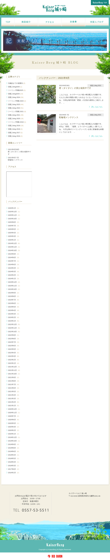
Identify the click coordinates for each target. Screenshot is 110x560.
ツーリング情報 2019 (17, 122)
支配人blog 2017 (15, 133)
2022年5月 (14, 349)
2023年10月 (14, 289)
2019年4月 (14, 455)
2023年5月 (14, 307)
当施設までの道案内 (16, 83)
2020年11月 (14, 413)
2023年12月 (14, 282)
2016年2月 (14, 473)
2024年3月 (14, 271)
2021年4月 (14, 395)
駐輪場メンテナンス (15, 159)
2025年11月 (14, 215)
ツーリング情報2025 (17, 90)
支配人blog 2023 (15, 104)
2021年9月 (14, 377)
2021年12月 (14, 367)
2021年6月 (14, 388)
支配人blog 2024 (15, 97)
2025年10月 (14, 219)
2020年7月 (14, 416)
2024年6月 (14, 264)
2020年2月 (14, 430)
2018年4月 (14, 462)
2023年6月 (14, 303)
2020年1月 (14, 434)
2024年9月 (14, 254)
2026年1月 (14, 208)
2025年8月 (14, 222)
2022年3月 (14, 356)
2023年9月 (14, 293)
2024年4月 (14, 268)
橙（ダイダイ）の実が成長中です (19, 151)
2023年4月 (14, 310)
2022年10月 (14, 332)
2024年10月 (14, 250)
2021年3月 (14, 398)
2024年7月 (14, 261)
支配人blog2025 (15, 94)
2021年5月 (14, 391)
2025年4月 (14, 233)
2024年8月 (14, 257)
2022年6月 (14, 346)
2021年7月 (14, 384)
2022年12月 (14, 324)
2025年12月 (14, 212)
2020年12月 (14, 409)
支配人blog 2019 (15, 125)
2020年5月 (14, 423)
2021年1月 (14, 405)
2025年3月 (14, 236)
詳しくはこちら (96, 107)
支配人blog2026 (15, 87)
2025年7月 (14, 226)
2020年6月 (14, 420)
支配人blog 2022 (15, 108)
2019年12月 (14, 437)
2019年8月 (14, 448)
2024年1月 (14, 278)
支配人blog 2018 (15, 129)
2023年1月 (14, 321)
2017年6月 (14, 469)
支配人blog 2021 (15, 115)
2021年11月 (14, 370)
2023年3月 (14, 314)
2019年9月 (14, 444)
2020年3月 (14, 427)
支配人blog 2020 (15, 118)
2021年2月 (14, 402)
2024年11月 (14, 247)
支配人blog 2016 (15, 136)
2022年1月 (14, 363)
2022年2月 (14, 360)
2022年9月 (14, 335)
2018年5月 (14, 458)
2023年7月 (14, 300)
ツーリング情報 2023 (17, 101)
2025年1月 (14, 240)
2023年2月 (14, 317)
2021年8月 (14, 381)
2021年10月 (14, 374)
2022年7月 (14, 342)
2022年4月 (14, 353)
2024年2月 (14, 275)
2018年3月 (14, 466)
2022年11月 (14, 328)
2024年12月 (14, 243)
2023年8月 (14, 296)
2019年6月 (14, 451)
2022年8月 (14, 339)
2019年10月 (14, 441)
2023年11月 (14, 286)
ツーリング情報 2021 (17, 111)
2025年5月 (14, 229)
